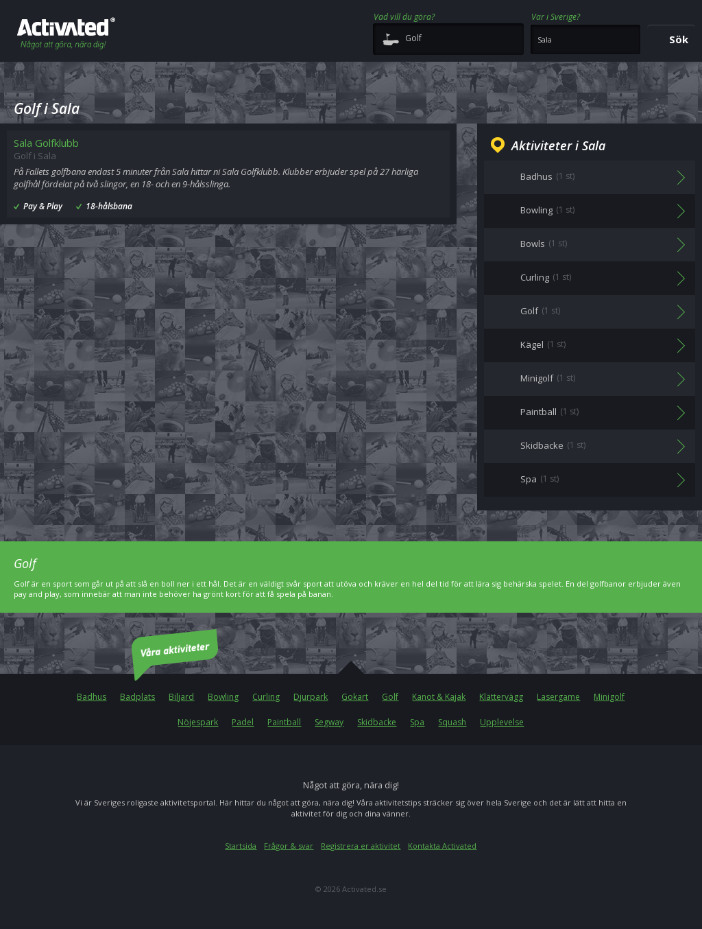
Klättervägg (501, 697)
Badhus (91, 697)
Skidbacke (376, 722)
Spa (417, 722)
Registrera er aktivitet (360, 845)
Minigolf (609, 697)
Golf (390, 697)
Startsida (240, 845)
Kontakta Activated (442, 845)
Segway (329, 722)
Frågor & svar (288, 845)
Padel (243, 722)
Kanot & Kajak (438, 697)
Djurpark (310, 697)
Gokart (354, 697)
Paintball (284, 722)
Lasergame (558, 697)
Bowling (223, 697)
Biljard (181, 697)
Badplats (137, 697)
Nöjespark (198, 722)
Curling (266, 697)
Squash (452, 722)
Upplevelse (502, 722)
